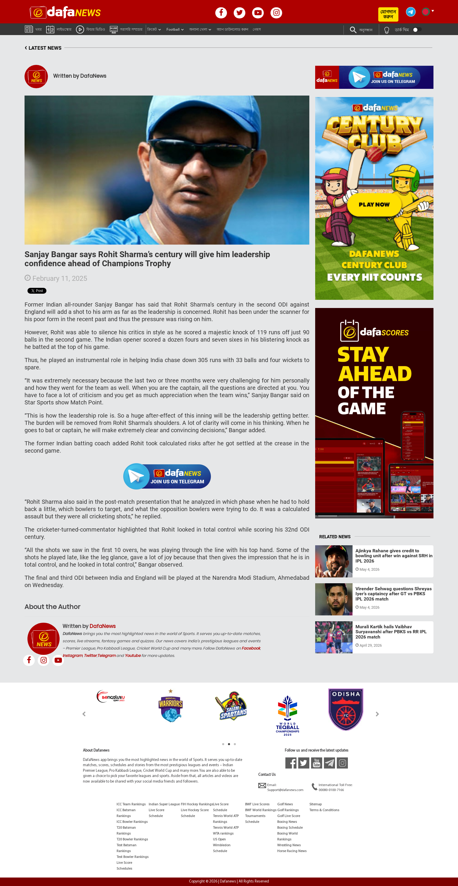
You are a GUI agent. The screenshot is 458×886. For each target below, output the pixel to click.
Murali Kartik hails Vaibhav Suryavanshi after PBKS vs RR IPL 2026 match (391, 632)
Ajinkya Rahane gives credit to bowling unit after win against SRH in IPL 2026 (394, 556)
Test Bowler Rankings (132, 857)
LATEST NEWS (43, 48)
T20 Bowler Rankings (132, 839)
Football (173, 29)
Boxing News (287, 822)
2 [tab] (229, 744)
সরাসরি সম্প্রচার (126, 29)
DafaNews (103, 626)
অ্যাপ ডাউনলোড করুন (232, 29)
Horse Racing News (291, 851)
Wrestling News (289, 845)
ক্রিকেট (152, 29)
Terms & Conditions (324, 810)
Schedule (156, 816)
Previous (80, 714)
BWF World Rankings (260, 810)
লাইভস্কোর (59, 29)
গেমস (257, 29)
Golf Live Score (288, 816)
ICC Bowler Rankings (132, 822)
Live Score (124, 863)
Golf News (285, 804)
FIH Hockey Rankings (197, 804)
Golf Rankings (288, 810)
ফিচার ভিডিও (90, 29)
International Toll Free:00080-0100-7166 (332, 787)
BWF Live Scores (257, 804)
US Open (219, 839)
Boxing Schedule (290, 828)
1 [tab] (223, 744)
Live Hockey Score (195, 810)
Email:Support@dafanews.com (280, 787)
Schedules (124, 869)
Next (377, 714)
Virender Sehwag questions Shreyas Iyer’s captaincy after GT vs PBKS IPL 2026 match (393, 594)
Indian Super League (164, 804)
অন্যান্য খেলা (198, 29)
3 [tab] (235, 744)
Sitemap (315, 804)
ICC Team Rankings (131, 804)
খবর (33, 29)
